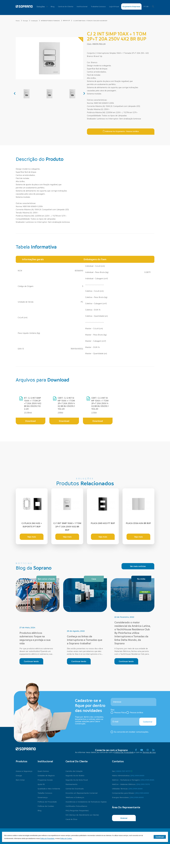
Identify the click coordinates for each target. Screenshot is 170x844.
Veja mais (31, 536)
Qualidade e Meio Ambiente (49, 788)
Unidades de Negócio (46, 775)
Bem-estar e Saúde (46, 579)
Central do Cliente (65, 6)
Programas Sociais (45, 780)
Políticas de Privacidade (47, 802)
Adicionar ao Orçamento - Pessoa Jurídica (121, 131)
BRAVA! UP (66, 20)
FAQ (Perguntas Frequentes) (77, 810)
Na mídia (141, 579)
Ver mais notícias (138, 566)
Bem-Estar (20, 780)
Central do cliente (77, 761)
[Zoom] (80, 39)
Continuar (160, 837)
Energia (26, 20)
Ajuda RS (41, 784)
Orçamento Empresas (131, 6)
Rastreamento (71, 784)
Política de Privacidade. (47, 838)
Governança (42, 797)
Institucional (82, 6)
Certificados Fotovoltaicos (76, 806)
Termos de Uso (149, 752)
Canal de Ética (71, 819)
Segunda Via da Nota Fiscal (77, 780)
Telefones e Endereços (75, 797)
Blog (52, 6)
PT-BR (147, 6)
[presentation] (15, 92)
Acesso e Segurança (24, 771)
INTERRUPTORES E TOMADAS (51, 20)
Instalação (35, 20)
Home (19, 20)
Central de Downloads (75, 788)
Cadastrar (147, 721)
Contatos (118, 761)
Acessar (124, 818)
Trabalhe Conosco (98, 6)
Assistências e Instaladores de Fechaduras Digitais (86, 802)
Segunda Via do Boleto (75, 775)
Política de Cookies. (66, 838)
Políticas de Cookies (46, 806)
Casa (94, 579)
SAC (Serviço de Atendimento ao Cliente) (82, 815)
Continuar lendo (31, 661)
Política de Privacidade (124, 752)
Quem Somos (43, 771)
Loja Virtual (114, 6)
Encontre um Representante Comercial (81, 793)
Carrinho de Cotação (74, 771)
